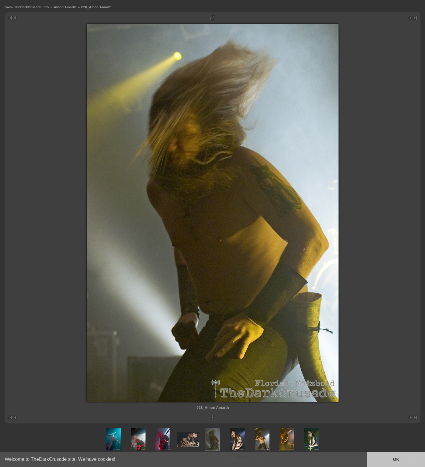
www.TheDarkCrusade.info (27, 7)
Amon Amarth (65, 7)
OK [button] (396, 459)
